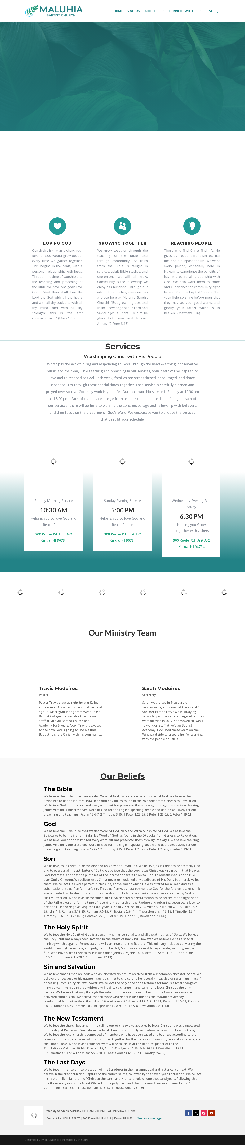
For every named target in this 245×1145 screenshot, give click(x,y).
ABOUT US (152, 11)
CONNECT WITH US (183, 11)
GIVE (209, 11)
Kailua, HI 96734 (54, 540)
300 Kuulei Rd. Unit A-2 (53, 534)
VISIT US (133, 11)
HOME (118, 11)
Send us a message (149, 1118)
